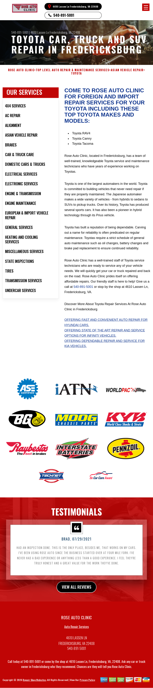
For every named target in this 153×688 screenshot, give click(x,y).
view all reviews (76, 591)
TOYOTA (76, 73)
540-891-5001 (63, 15)
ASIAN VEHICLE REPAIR (127, 70)
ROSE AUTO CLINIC (21, 70)
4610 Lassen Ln (40, 32)
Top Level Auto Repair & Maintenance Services (72, 70)
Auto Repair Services (76, 631)
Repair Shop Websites (34, 684)
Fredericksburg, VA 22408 (65, 32)
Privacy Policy (87, 684)
